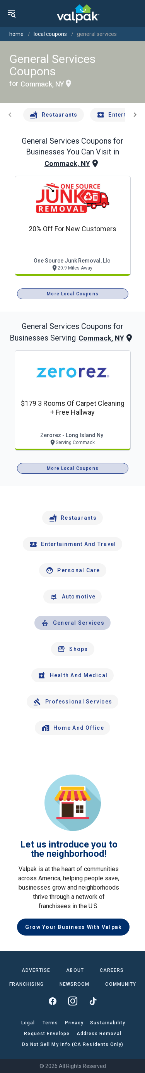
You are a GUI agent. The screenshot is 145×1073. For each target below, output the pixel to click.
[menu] (11, 13)
